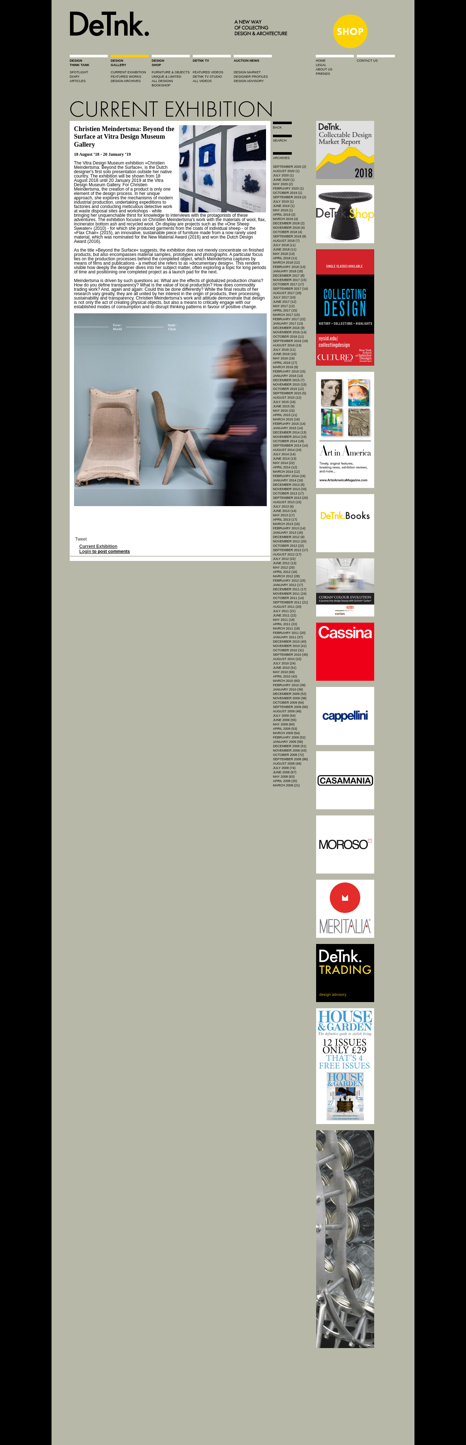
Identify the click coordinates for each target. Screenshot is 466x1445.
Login (85, 551)
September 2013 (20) (290, 498)
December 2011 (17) (289, 589)
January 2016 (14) (288, 376)
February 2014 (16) (289, 476)
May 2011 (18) (284, 620)
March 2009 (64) (286, 733)
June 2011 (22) (285, 615)
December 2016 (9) (288, 328)
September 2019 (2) (289, 197)
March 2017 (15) (286, 315)
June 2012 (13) (285, 563)
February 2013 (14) (289, 528)
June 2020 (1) (284, 180)
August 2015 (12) (287, 397)
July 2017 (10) (284, 297)
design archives (126, 81)
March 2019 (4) (285, 219)
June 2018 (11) (285, 249)
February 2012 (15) (289, 580)
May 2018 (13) (284, 254)
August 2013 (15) (287, 502)
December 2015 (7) (288, 380)
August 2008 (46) (287, 763)
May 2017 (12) (284, 306)
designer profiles (251, 76)
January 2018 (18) (288, 271)
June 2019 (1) (284, 206)
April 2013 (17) (285, 519)
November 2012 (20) (290, 541)
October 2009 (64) (288, 702)
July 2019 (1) (283, 201)
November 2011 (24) (290, 593)
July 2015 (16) (284, 402)
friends (323, 74)
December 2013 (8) (288, 485)
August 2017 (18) (287, 293)
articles (78, 81)
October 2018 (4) (287, 232)
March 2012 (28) (286, 576)
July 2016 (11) (284, 349)
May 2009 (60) (284, 724)
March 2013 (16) (286, 524)
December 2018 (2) (288, 223)
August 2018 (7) (286, 241)
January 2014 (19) (288, 480)
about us (324, 69)
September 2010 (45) (290, 654)
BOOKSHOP (161, 85)
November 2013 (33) (290, 489)
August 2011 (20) (287, 606)
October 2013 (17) (288, 493)
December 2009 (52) (289, 694)
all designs (162, 81)
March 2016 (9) (285, 367)
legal (321, 65)
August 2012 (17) (287, 554)
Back (277, 127)
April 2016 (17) (285, 363)
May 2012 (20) (284, 567)
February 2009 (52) (289, 737)
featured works (126, 76)
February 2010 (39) (289, 685)
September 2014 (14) (290, 445)
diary (74, 76)
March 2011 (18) (286, 628)
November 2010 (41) (290, 646)
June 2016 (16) (285, 354)
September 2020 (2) (289, 166)
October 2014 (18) (288, 441)
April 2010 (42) (285, 676)
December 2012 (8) (288, 537)
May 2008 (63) (284, 776)
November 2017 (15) (290, 280)
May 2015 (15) (284, 410)
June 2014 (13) (285, 458)
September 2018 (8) (289, 236)
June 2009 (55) (285, 720)
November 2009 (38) (290, 698)
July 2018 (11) (284, 245)
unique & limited (166, 76)
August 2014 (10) (287, 450)
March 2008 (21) (286, 785)
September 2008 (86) (290, 759)
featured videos (208, 72)
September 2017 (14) (290, 288)
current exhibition (128, 72)
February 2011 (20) (289, 633)
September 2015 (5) (289, 393)
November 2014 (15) (290, 437)
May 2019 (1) (283, 210)
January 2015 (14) (288, 428)
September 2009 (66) (290, 707)
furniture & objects (171, 72)
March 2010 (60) (286, 681)
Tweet (81, 539)
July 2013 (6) (283, 506)
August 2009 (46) (287, 711)
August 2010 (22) (287, 659)
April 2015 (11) (285, 415)
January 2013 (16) (288, 532)
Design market (247, 72)
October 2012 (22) (288, 546)
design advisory (249, 81)
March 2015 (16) (286, 419)
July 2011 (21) (284, 611)
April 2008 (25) (285, 781)
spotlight (79, 72)
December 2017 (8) (288, 275)
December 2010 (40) (289, 641)
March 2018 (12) (286, 262)
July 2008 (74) (284, 768)
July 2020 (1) (283, 175)
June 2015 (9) (284, 406)
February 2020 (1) (288, 188)
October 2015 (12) (288, 389)
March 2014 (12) (286, 471)
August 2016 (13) (287, 345)
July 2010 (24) (284, 663)
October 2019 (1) (287, 193)
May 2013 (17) (284, 515)
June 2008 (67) (285, 772)
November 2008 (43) (290, 750)
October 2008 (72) (288, 755)
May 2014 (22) (284, 463)
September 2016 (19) (290, 341)
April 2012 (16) (285, 572)
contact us (367, 60)
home (321, 60)
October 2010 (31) (288, 650)
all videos (202, 81)
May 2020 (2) (283, 184)
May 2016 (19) (284, 358)
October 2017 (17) (288, 284)
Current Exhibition (98, 546)
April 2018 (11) (285, 258)
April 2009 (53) (285, 728)
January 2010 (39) (288, 689)
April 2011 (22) (285, 624)
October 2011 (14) (288, 598)
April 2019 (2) (284, 214)
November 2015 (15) (290, 384)
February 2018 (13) (289, 267)
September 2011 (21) (290, 602)
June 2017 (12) (285, 302)
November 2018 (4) (289, 227)
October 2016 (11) (288, 336)
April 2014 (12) (285, 467)
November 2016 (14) (290, 332)
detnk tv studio (207, 76)
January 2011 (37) (288, 637)
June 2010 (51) (285, 667)
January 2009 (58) (288, 742)
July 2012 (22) (284, 559)
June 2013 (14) (285, 511)
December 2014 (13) (289, 432)
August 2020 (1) (286, 171)
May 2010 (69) (284, 672)
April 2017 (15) (285, 310)
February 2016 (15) (289, 371)
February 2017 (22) (289, 319)
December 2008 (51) (289, 746)
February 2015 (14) (289, 424)
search (280, 140)
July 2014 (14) (284, 454)
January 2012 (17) (288, 585)
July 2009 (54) (284, 715)
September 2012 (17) (290, 550)
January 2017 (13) (288, 323)
